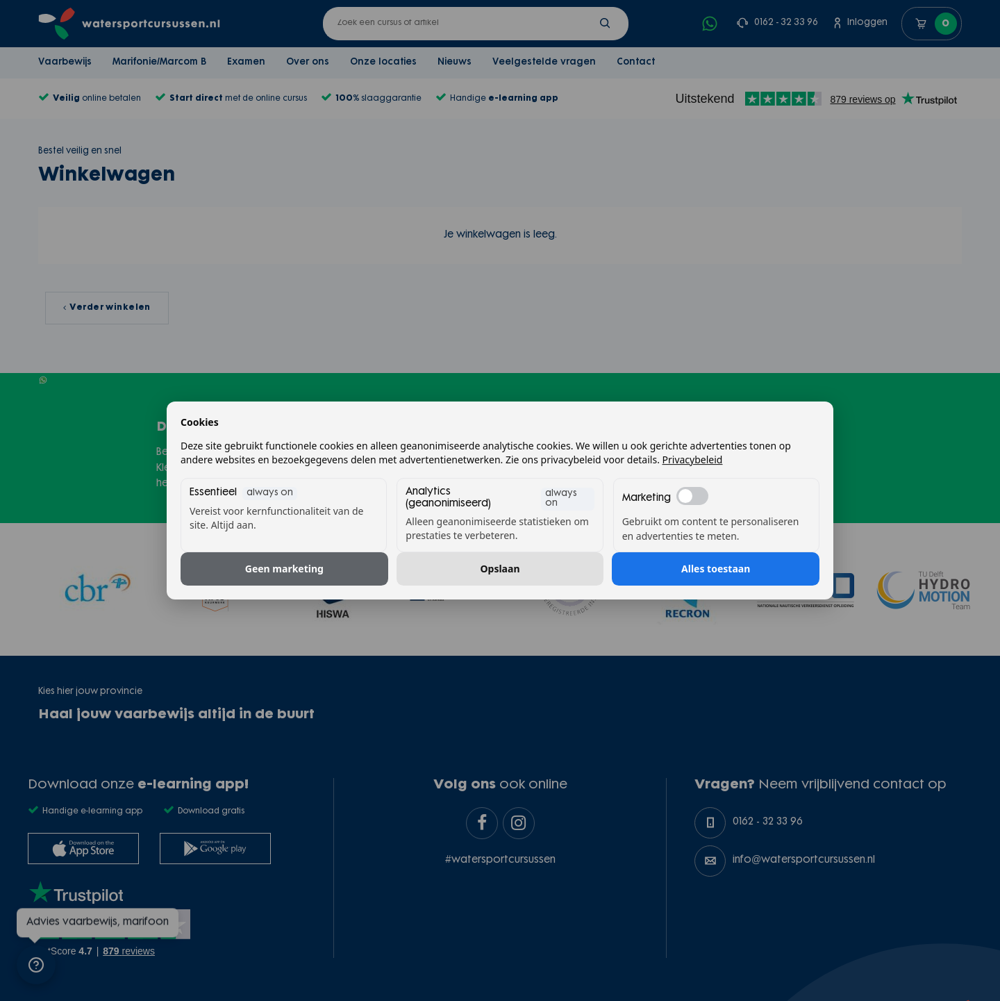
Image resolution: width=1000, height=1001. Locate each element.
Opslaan (500, 568)
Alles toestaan (715, 568)
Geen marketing (284, 568)
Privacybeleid (692, 459)
